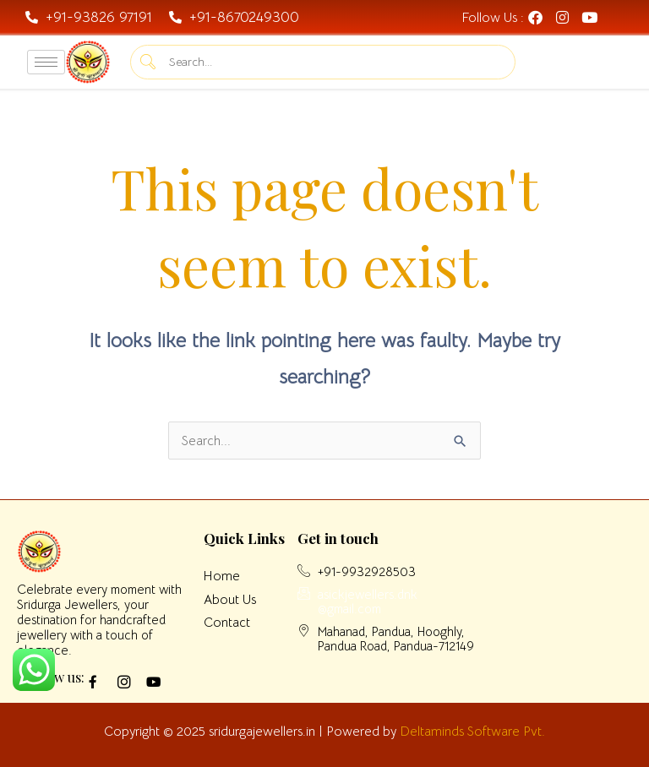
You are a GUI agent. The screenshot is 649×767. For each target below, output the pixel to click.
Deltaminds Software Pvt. (472, 731)
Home (222, 576)
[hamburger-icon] (46, 62)
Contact (227, 622)
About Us (230, 599)
